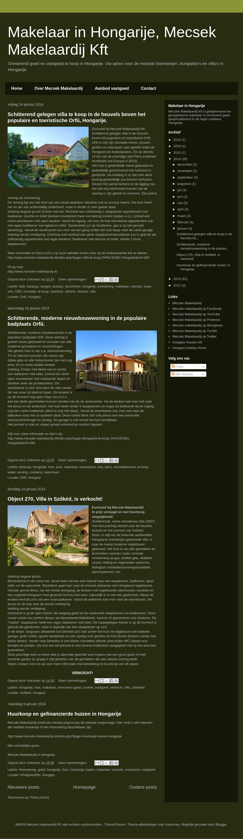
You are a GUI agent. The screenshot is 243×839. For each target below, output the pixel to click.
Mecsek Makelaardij (186, 303)
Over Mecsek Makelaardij (58, 88)
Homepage (84, 787)
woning (22, 472)
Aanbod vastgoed (112, 88)
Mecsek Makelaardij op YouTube (196, 314)
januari (182, 228)
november (185, 171)
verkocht (116, 687)
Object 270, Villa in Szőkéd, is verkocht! (55, 499)
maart (182, 216)
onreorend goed (69, 687)
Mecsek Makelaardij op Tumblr (194, 331)
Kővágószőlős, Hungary (37, 775)
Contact (148, 88)
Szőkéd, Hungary (32, 693)
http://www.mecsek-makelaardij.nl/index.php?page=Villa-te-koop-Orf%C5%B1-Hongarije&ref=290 (78, 257)
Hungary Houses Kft (187, 342)
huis (51, 467)
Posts (177, 366)
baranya (33, 286)
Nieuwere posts (23, 787)
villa (92, 291)
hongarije (89, 286)
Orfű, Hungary (30, 297)
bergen (45, 286)
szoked (88, 687)
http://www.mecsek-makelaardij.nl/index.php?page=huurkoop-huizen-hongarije (65, 736)
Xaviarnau (172, 824)
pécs (108, 467)
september (185, 177)
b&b (22, 286)
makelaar (122, 286)
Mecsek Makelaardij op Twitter (194, 336)
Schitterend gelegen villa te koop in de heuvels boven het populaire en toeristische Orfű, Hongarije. (77, 117)
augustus (184, 184)
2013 (177, 279)
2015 (177, 152)
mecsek (136, 286)
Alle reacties (182, 374)
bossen (58, 286)
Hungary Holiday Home (189, 348)
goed (41, 769)
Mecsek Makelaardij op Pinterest (196, 320)
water (11, 472)
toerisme (57, 291)
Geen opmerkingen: (73, 279)
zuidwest (36, 472)
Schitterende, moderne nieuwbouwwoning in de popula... (202, 246)
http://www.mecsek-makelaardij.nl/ (32, 271)
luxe (59, 467)
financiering (27, 769)
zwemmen (51, 472)
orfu (10, 291)
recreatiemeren (125, 467)
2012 (177, 285)
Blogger (221, 824)
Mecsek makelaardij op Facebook (196, 309)
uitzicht (70, 291)
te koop (43, 291)
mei (180, 203)
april (181, 209)
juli (180, 190)
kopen (90, 769)
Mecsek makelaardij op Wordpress (197, 325)
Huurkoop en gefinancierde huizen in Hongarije (64, 714)
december (185, 164)
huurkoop (77, 769)
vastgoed (101, 687)
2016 (177, 146)
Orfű (18, 291)
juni (180, 196)
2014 (177, 159)
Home (16, 88)
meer (147, 286)
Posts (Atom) (39, 797)
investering (106, 286)
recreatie (29, 291)
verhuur (82, 291)
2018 (177, 140)
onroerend (132, 769)
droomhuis (72, 286)
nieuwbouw (87, 467)
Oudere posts (143, 787)
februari (183, 222)
